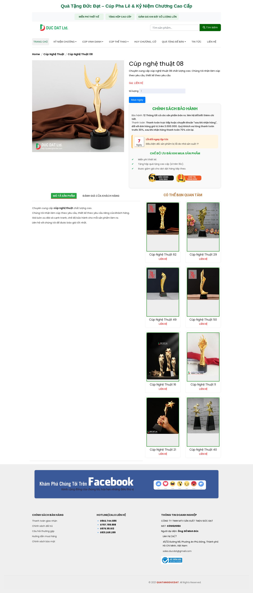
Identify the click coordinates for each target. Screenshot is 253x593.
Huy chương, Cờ (145, 41)
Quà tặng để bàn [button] (173, 41)
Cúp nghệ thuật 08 (80, 54)
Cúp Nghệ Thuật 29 (203, 254)
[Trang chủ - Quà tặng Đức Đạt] (54, 27)
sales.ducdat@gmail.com (177, 551)
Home (36, 54)
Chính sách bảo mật (43, 541)
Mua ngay (137, 100)
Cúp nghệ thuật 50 (203, 320)
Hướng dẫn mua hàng (44, 536)
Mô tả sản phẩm (63, 196)
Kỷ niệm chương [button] (64, 41)
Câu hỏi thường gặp (43, 531)
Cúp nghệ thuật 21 (163, 450)
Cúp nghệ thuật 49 (163, 320)
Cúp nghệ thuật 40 (203, 450)
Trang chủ (40, 41)
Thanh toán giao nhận (44, 520)
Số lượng (133, 91)
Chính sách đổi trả (42, 526)
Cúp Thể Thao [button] (118, 41)
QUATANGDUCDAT (168, 582)
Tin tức (196, 41)
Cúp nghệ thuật (53, 54)
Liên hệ (211, 41)
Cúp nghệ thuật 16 (163, 384)
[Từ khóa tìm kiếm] (174, 27)
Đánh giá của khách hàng (101, 196)
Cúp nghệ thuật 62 (163, 254)
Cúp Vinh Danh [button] (91, 41)
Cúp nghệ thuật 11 (203, 384)
